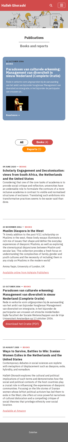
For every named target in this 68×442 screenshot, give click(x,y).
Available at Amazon (14, 410)
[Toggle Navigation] (61, 5)
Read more (12, 115)
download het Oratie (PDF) (22, 324)
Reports (34, 149)
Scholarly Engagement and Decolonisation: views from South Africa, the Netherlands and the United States (34, 175)
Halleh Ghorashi (13, 5)
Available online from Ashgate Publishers (26, 272)
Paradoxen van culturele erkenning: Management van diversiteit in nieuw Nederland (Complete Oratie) (33, 73)
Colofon (33, 432)
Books (9, 64)
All (21, 142)
